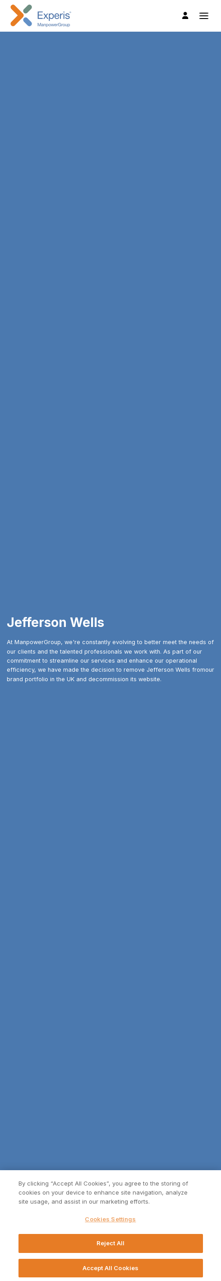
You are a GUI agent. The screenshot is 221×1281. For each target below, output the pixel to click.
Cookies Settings (110, 1221)
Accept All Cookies (110, 1270)
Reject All (110, 1246)
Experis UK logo (40, 16)
